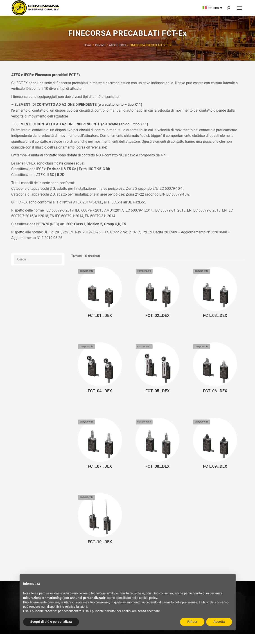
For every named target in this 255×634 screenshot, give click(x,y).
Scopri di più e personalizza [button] (51, 621)
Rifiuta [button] (192, 621)
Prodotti (100, 45)
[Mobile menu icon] (239, 7)
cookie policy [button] (148, 598)
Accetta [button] (219, 621)
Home (87, 45)
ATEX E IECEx (117, 45)
